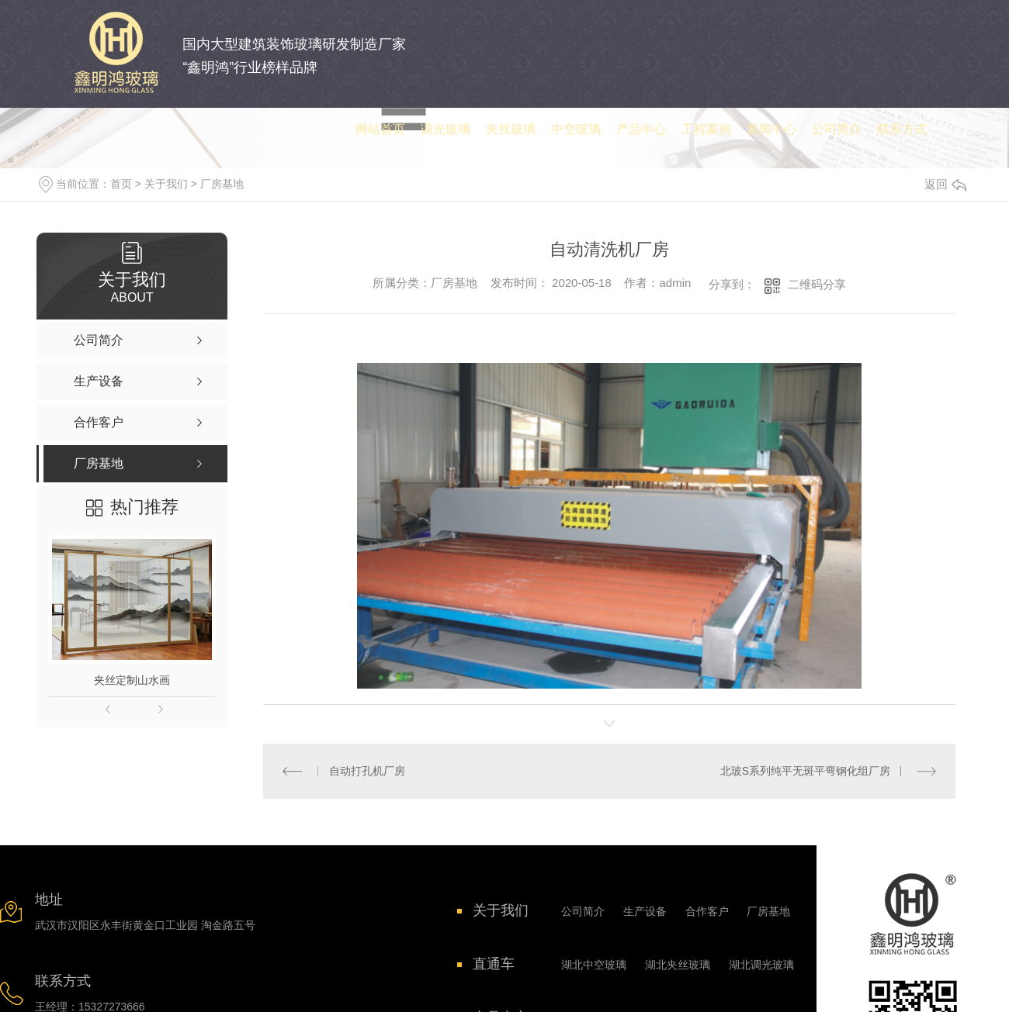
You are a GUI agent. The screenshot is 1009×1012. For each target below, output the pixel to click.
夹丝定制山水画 (132, 680)
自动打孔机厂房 (367, 771)
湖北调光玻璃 (761, 964)
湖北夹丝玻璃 (677, 964)
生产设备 (645, 911)
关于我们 (166, 184)
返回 (945, 184)
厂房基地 (222, 184)
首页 (121, 184)
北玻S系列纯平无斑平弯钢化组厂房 (805, 771)
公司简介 (583, 911)
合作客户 (707, 911)
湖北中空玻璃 (593, 964)
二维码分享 (817, 284)
